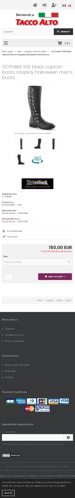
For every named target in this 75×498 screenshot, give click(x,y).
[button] (37, 261)
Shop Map (8, 371)
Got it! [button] (8, 493)
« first (39, 300)
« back (49, 300)
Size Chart (12, 236)
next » (59, 300)
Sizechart (8, 328)
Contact (7, 377)
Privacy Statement (13, 341)
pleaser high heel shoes (16, 364)
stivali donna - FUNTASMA (15, 221)
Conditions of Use (12, 334)
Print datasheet (14, 231)
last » (69, 300)
